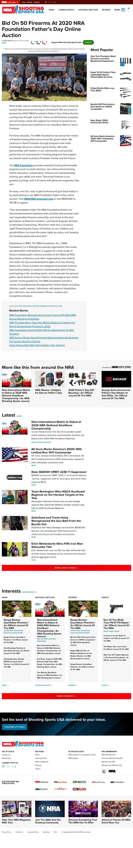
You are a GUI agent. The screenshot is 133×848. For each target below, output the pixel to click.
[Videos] (108, 685)
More (19, 416)
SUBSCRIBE (14, 727)
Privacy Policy (6, 832)
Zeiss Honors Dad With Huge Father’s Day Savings (37, 345)
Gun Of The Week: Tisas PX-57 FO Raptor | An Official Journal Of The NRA (116, 624)
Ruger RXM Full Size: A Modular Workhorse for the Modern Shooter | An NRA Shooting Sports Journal (81, 654)
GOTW (117, 631)
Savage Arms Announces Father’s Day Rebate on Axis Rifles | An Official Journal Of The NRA (116, 394)
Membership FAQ (108, 761)
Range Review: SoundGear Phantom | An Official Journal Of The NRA (16, 624)
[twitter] (39, 41)
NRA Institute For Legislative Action (82, 754)
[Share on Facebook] (33, 41)
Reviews (106, 9)
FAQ (55, 832)
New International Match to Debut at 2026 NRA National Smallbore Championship (56, 425)
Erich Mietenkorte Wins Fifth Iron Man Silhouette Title (57, 545)
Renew (33, 2)
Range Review (17, 633)
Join (27, 2)
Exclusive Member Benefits (112, 758)
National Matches (88, 9)
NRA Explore (73, 758)
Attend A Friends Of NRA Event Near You (116, 821)
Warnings (46, 832)
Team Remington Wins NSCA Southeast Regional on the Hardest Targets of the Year (58, 494)
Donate (41, 2)
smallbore (41, 641)
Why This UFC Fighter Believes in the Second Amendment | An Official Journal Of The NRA (116, 657)
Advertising (6, 758)
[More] (22, 416)
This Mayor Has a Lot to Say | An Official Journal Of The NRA (116, 648)
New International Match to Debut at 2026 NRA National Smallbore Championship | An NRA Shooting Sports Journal (16, 395)
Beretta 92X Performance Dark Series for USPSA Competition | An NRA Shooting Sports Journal (83, 641)
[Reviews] (76, 685)
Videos (105, 597)
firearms (43, 306)
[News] (8, 685)
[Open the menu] (123, 9)
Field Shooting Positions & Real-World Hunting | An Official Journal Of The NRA (16, 651)
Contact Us (6, 754)
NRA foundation (25, 306)
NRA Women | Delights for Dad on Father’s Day (48, 391)
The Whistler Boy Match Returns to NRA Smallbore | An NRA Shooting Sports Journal (49, 675)
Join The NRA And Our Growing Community (48, 821)
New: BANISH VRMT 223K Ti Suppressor (59, 472)
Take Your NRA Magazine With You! (16, 821)
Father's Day (53, 306)
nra (60, 306)
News (51, 9)
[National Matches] (51, 685)
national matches (48, 639)
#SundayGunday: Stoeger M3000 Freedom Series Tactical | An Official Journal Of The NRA (16, 663)
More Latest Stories (77, 567)
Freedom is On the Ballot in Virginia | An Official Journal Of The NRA (116, 638)
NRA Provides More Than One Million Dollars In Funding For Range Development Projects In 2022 (42, 324)
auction (35, 306)
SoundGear (8, 630)
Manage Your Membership (112, 765)
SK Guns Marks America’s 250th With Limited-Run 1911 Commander (56, 451)
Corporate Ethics (33, 832)
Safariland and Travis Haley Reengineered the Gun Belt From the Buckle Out (56, 520)
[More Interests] (36, 592)
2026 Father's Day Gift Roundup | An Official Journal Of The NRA (81, 392)
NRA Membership (108, 754)
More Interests (28, 592)
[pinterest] (44, 41)
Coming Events (66, 9)
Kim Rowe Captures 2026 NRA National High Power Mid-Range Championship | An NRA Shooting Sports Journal (49, 663)
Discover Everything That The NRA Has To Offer (82, 821)
